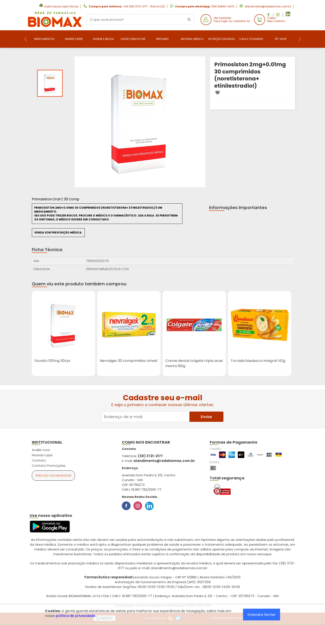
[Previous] (25, 39)
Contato (39, 460)
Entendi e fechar (261, 614)
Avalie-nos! (41, 450)
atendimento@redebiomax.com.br (268, 6)
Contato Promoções (49, 465)
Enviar (206, 416)
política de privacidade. (76, 615)
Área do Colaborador (53, 475)
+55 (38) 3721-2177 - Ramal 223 (144, 6)
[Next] (299, 39)
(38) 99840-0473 (222, 6)
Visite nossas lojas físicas (61, 6)
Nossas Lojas (42, 455)
